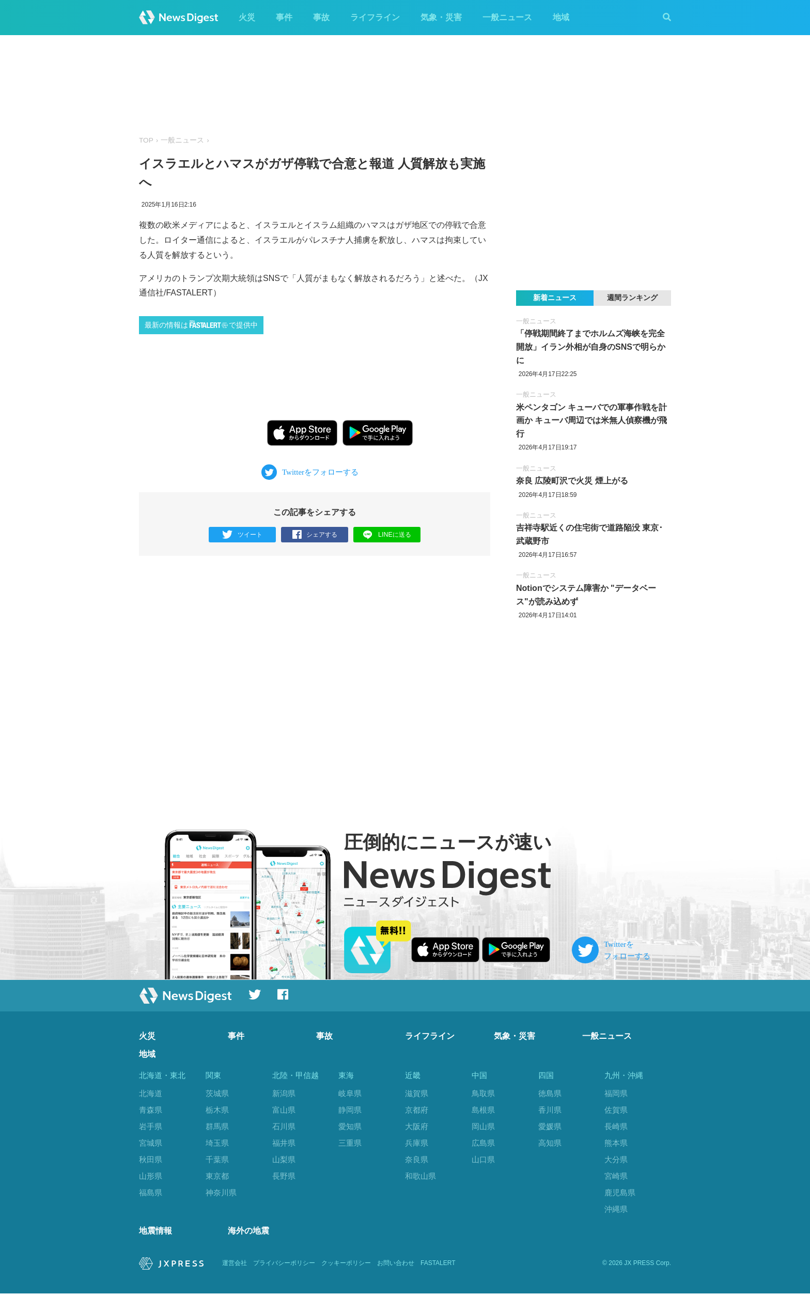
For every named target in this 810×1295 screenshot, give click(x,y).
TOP (146, 140)
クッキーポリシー (346, 1264)
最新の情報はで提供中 (201, 324)
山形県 (150, 1176)
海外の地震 (248, 1232)
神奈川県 (221, 1192)
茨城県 (217, 1093)
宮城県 (150, 1142)
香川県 (550, 1109)
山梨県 (283, 1159)
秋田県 (150, 1159)
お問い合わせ (395, 1264)
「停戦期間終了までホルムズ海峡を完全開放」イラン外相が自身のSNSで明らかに (590, 346)
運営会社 (234, 1264)
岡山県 (483, 1126)
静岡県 (350, 1109)
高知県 (550, 1142)
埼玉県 (217, 1142)
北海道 (150, 1093)
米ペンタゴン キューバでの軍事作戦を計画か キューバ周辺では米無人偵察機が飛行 (591, 420)
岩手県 (150, 1126)
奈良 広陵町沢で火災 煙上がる (572, 480)
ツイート (242, 534)
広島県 (483, 1142)
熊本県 (616, 1142)
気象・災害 (441, 17)
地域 (561, 17)
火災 (247, 17)
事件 (284, 17)
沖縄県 (616, 1209)
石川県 (283, 1126)
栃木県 (217, 1109)
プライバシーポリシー (284, 1264)
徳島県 (550, 1093)
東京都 (217, 1176)
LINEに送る (387, 534)
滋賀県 (416, 1093)
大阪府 (416, 1126)
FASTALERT (438, 1264)
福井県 (283, 1142)
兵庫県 (416, 1142)
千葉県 (217, 1159)
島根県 (483, 1109)
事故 (321, 17)
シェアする (315, 534)
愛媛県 (550, 1126)
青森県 (150, 1109)
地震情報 (155, 1232)
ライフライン (375, 17)
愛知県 (350, 1126)
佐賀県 (616, 1109)
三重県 (350, 1142)
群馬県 (217, 1126)
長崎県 (616, 1126)
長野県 (283, 1176)
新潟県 (283, 1093)
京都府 (416, 1109)
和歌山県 (420, 1176)
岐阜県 (350, 1093)
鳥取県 (483, 1093)
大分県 (616, 1159)
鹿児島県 (619, 1192)
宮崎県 (616, 1176)
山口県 (483, 1159)
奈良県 (416, 1159)
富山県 (283, 1109)
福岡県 (616, 1093)
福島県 (150, 1192)
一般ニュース (507, 17)
